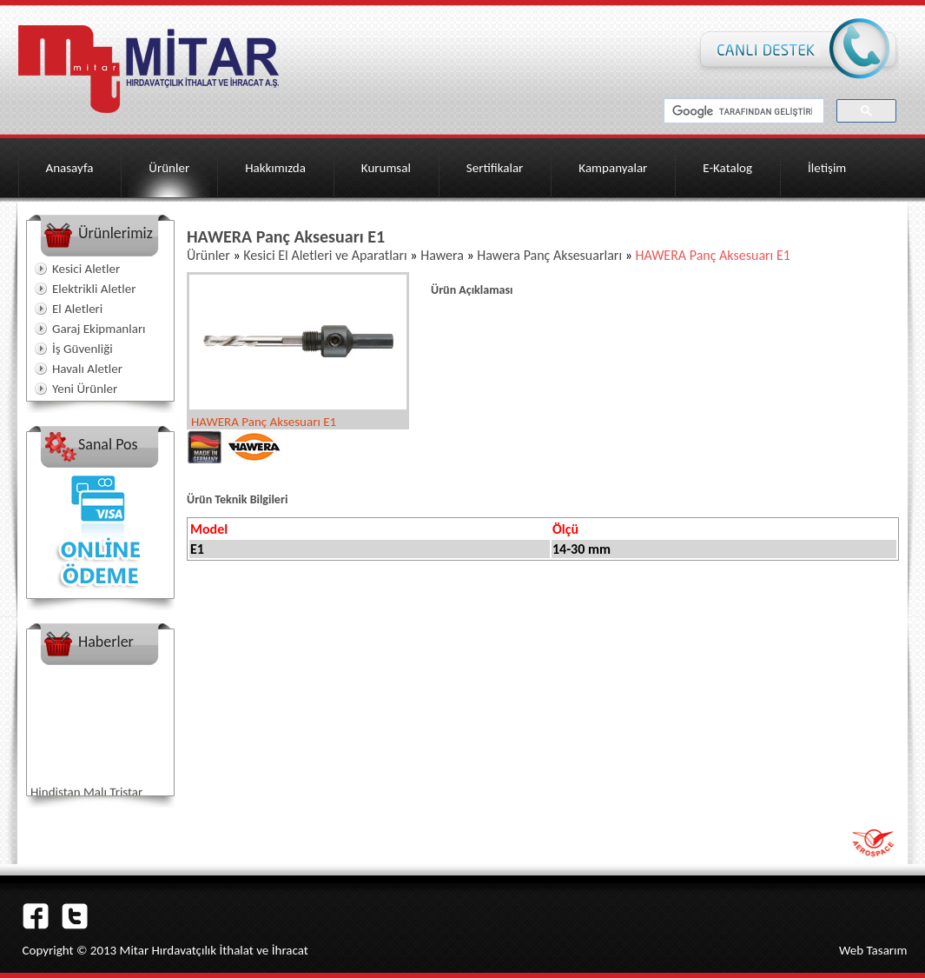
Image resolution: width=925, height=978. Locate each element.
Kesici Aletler (86, 268)
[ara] (742, 111)
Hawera (442, 255)
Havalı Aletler (87, 368)
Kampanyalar (612, 168)
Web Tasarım (873, 950)
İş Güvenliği (82, 348)
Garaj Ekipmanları (99, 328)
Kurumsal (386, 168)
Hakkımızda (275, 168)
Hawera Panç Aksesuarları (549, 255)
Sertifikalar (495, 168)
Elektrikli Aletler (93, 288)
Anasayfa (70, 168)
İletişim (827, 168)
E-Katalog (727, 168)
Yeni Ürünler (84, 388)
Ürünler (169, 168)
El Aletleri (77, 308)
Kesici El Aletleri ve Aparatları (324, 255)
